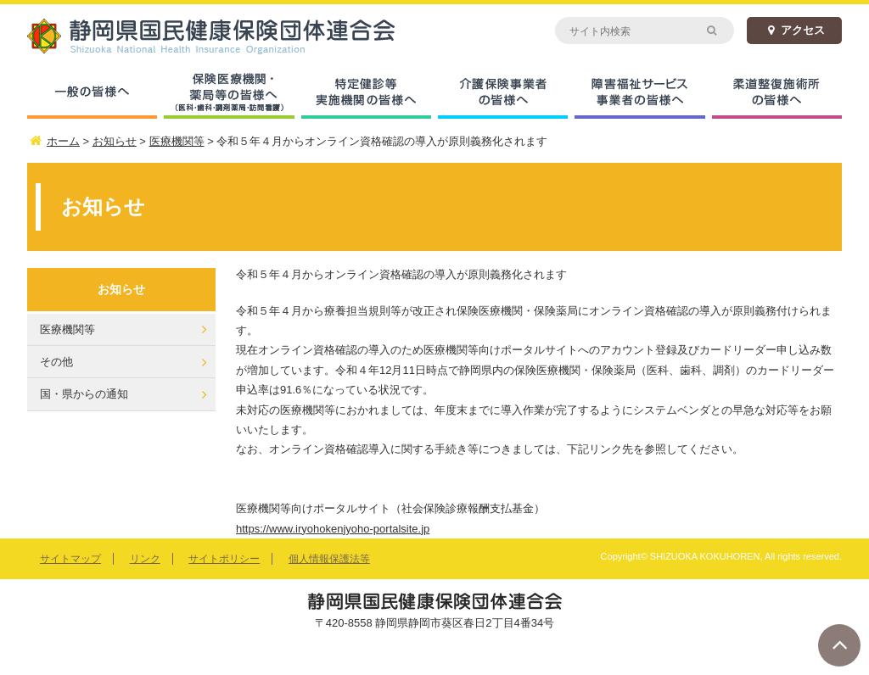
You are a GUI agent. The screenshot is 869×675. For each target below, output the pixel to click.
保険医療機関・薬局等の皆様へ (229, 93)
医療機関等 (67, 329)
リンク (145, 559)
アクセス (794, 30)
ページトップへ (839, 645)
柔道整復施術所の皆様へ (777, 93)
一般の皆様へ (92, 93)
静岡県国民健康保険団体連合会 (230, 36)
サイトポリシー (224, 559)
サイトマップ (70, 559)
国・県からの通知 (84, 394)
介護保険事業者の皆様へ (503, 93)
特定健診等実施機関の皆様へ (366, 93)
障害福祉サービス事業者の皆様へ (639, 93)
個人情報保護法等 (329, 559)
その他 (56, 361)
